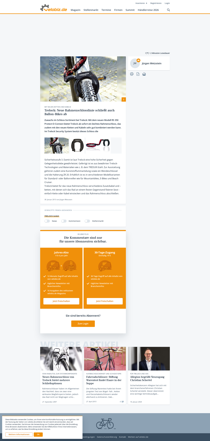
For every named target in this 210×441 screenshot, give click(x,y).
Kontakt (122, 437)
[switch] (47, 221)
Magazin (75, 10)
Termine (106, 10)
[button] (38, 434)
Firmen (118, 10)
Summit (130, 10)
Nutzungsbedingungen (84, 437)
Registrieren (156, 3)
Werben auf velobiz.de (138, 437)
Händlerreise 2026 (148, 10)
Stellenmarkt (91, 10)
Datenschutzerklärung (107, 437)
